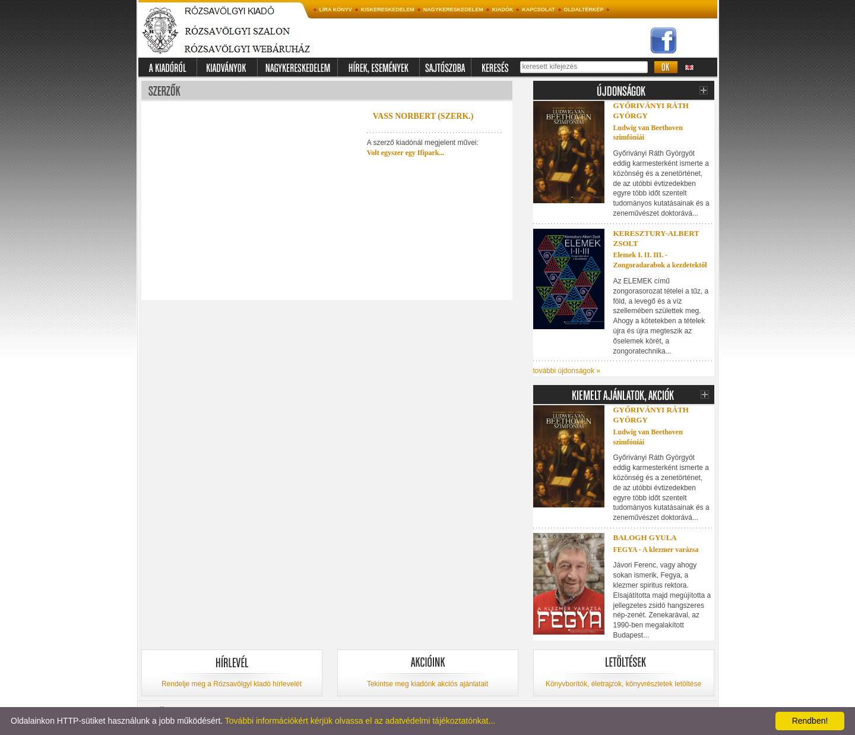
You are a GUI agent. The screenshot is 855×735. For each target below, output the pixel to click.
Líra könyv (335, 9)
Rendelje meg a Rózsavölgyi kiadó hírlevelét (232, 684)
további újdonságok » (566, 371)
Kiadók (503, 9)
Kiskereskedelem (387, 9)
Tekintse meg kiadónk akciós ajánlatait (427, 684)
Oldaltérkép (584, 9)
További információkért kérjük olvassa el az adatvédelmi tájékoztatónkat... (360, 720)
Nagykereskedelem (453, 9)
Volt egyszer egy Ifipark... (406, 153)
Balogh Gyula (645, 537)
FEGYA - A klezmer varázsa (656, 549)
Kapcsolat (538, 9)
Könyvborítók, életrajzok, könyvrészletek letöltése (623, 684)
